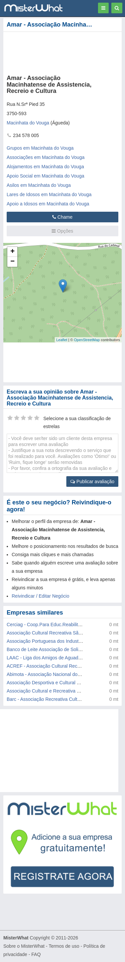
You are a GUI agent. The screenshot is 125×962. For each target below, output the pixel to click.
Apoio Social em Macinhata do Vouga (45, 176)
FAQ (36, 954)
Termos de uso (64, 946)
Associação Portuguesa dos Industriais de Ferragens (61, 641)
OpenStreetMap (87, 340)
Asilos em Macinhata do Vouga (39, 185)
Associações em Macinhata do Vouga (45, 157)
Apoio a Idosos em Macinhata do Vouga (48, 203)
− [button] (12, 262)
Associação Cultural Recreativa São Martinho (54, 632)
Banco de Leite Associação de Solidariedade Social (60, 649)
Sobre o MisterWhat (24, 946)
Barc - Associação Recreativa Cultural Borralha (55, 699)
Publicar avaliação (92, 481)
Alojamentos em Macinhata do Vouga (45, 166)
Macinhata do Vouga (28, 122)
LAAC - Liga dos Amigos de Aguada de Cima (53, 657)
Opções (62, 231)
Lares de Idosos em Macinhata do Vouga (49, 194)
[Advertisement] (62, 750)
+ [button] (12, 252)
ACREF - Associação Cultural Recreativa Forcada (58, 666)
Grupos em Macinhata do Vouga (40, 148)
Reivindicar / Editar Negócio (40, 596)
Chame (62, 217)
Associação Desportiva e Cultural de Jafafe (51, 682)
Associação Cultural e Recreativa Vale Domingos (57, 691)
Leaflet (61, 340)
